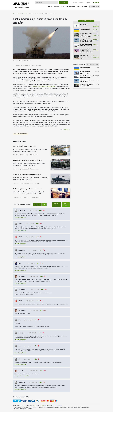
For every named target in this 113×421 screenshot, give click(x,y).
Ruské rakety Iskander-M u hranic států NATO (27, 160)
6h (34, 204)
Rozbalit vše (56, 204)
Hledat (63, 2)
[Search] (46, 2)
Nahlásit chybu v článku (21, 133)
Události (50, 6)
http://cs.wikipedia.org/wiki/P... (22, 376)
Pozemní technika (59, 6)
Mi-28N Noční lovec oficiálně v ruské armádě (27, 174)
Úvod (14, 14)
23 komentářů (25, 197)
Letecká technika (70, 6)
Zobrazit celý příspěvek (20, 217)
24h (44, 204)
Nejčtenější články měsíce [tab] (92, 64)
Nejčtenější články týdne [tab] (79, 64)
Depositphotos (38, 405)
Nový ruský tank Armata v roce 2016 (24, 146)
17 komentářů (25, 183)
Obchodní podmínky (46, 405)
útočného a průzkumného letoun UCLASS (43, 86)
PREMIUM (96, 2)
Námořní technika (82, 6)
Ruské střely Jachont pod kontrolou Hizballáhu (28, 189)
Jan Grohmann (37, 65)
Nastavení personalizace (56, 405)
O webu (75, 2)
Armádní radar (95, 6)
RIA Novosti (67, 130)
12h (39, 204)
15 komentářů (26, 65)
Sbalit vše (65, 204)
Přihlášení (81, 2)
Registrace (88, 2)
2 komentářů (25, 154)
